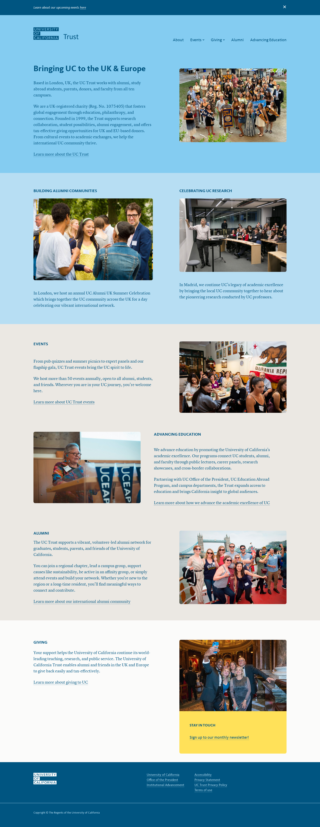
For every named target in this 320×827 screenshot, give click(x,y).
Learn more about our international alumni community (81, 602)
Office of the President (162, 780)
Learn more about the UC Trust (61, 155)
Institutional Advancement (165, 785)
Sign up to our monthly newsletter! (219, 737)
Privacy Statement (207, 780)
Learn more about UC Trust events (63, 402)
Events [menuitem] (196, 39)
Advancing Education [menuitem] (268, 39)
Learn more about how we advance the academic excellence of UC (212, 503)
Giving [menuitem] (217, 39)
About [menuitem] (178, 39)
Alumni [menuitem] (237, 39)
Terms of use (203, 790)
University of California (163, 775)
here (83, 7)
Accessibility (203, 775)
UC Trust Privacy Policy (210, 785)
